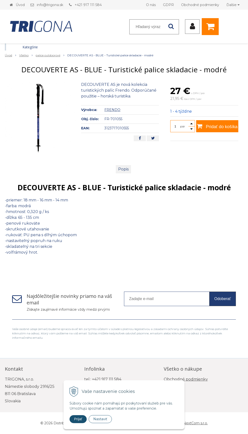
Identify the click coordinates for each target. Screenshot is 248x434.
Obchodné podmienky (200, 5)
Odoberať (222, 299)
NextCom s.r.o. (195, 423)
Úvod (20, 5)
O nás (151, 5)
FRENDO (112, 110)
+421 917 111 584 (88, 5)
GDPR (168, 5)
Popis (123, 169)
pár (182, 126)
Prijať (78, 419)
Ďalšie (233, 5)
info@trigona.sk (50, 5)
